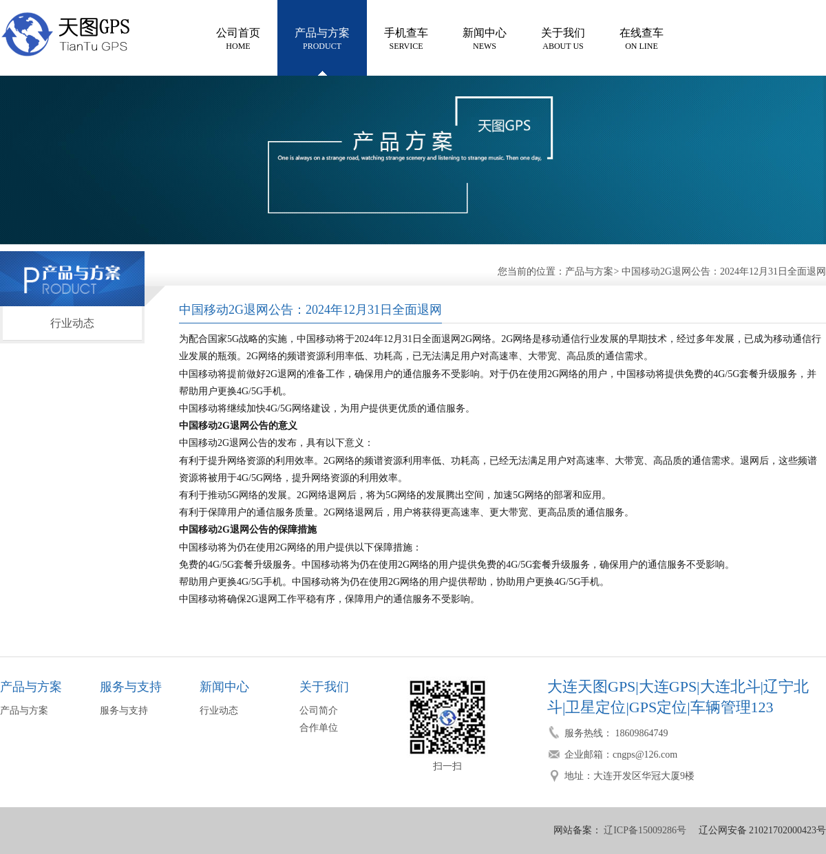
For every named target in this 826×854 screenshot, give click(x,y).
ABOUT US (563, 37)
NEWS (485, 37)
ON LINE (642, 37)
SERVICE (406, 37)
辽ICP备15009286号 (644, 830)
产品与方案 (589, 271)
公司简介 (318, 710)
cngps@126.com (645, 754)
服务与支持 (124, 710)
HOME (238, 37)
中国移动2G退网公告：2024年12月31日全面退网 (724, 271)
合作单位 (318, 728)
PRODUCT (322, 37)
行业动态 (72, 323)
